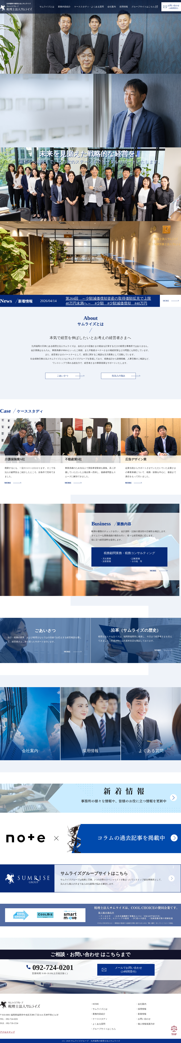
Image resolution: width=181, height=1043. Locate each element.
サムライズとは (47, 7)
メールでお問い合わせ (128, 970)
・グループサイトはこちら (103, 1029)
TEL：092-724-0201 (9, 1019)
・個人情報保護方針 (145, 1024)
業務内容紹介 (64, 7)
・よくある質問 (98, 1024)
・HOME (95, 1004)
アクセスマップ (7, 1032)
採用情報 (123, 7)
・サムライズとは (99, 1009)
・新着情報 (141, 1014)
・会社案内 (141, 1004)
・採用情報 (141, 1009)
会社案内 (111, 7)
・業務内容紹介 (98, 1014)
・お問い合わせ (143, 1019)
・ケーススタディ (99, 1019)
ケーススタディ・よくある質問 (89, 7)
